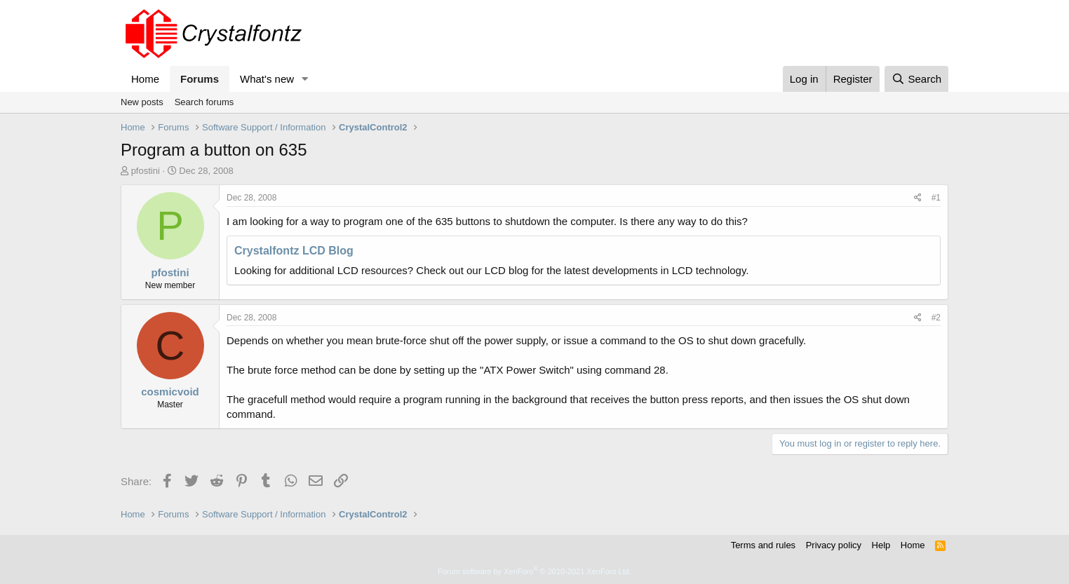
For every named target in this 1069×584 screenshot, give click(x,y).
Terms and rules (763, 545)
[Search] (916, 79)
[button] (305, 79)
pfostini (145, 170)
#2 (936, 317)
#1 (936, 198)
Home (145, 79)
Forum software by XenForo (534, 571)
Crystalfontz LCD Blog (294, 251)
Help (881, 545)
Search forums (204, 102)
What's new (267, 79)
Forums (199, 79)
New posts (142, 102)
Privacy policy (833, 545)
